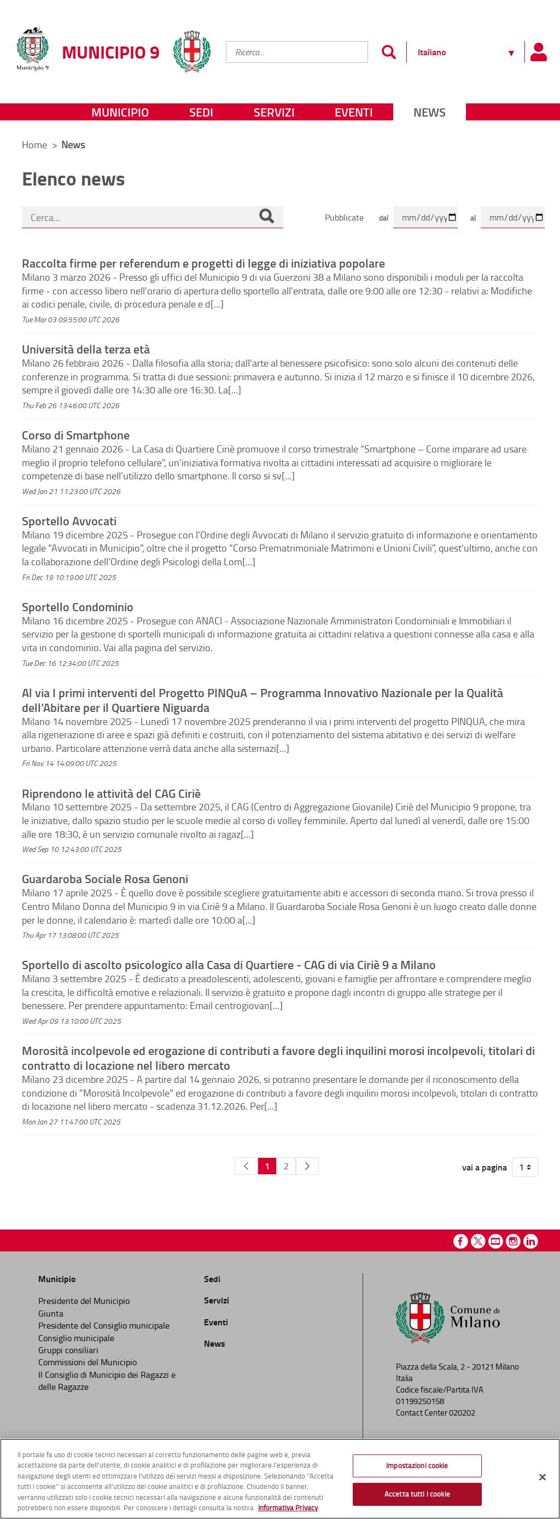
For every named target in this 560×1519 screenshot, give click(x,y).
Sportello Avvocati (69, 520)
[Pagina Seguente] (307, 1166)
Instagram (513, 1241)
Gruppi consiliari (68, 1350)
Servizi (274, 111)
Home (34, 144)
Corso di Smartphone (76, 434)
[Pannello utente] (538, 52)
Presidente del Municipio (84, 1301)
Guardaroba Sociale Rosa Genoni (105, 878)
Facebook (460, 1241)
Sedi (201, 111)
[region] (280, 1479)
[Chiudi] (542, 1477)
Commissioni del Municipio (87, 1362)
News (429, 111)
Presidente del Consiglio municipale (104, 1325)
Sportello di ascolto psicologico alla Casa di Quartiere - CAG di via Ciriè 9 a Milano (229, 964)
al (473, 217)
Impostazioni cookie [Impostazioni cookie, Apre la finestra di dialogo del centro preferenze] (417, 1465)
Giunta (50, 1313)
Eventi (354, 111)
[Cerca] (266, 217)
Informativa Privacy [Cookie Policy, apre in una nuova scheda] (288, 1507)
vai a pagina (484, 1167)
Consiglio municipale (76, 1338)
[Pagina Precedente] (246, 1166)
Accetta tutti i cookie (417, 1494)
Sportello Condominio (77, 606)
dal (383, 217)
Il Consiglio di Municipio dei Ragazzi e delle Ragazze (107, 1381)
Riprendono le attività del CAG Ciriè (111, 793)
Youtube (495, 1241)
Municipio (120, 111)
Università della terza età (86, 348)
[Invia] (388, 52)
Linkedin (530, 1241)
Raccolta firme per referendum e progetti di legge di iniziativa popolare (203, 262)
